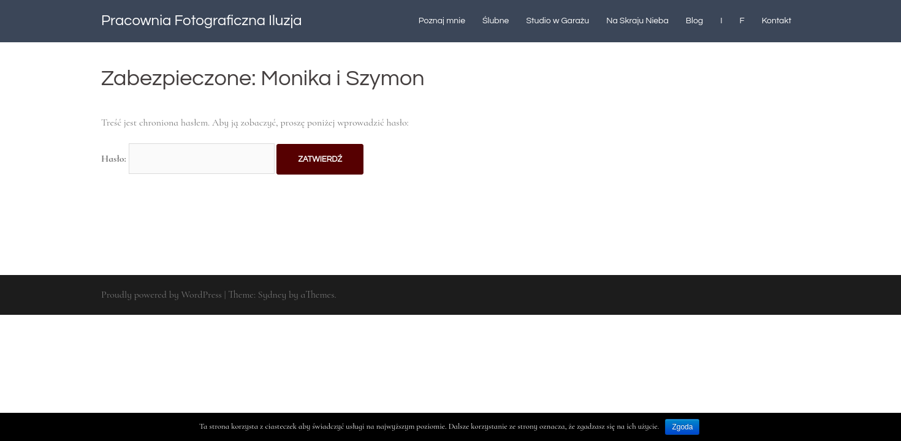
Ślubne (495, 21)
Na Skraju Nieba (637, 21)
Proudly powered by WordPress (161, 294)
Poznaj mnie (442, 21)
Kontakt (776, 21)
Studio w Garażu (557, 21)
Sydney (272, 294)
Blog (694, 21)
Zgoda (682, 427)
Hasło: (188, 158)
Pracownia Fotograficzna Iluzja (201, 20)
